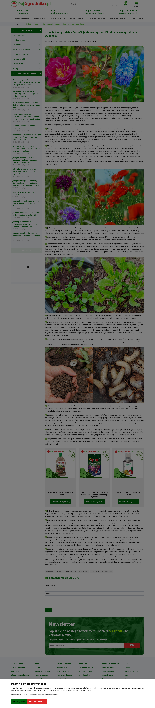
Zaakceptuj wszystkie (37, 702)
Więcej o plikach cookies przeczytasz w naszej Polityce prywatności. (35, 695)
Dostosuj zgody (19, 702)
